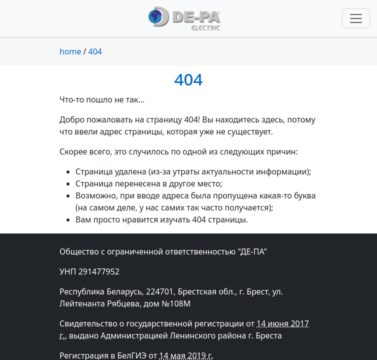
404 (95, 51)
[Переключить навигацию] (356, 18)
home (71, 51)
